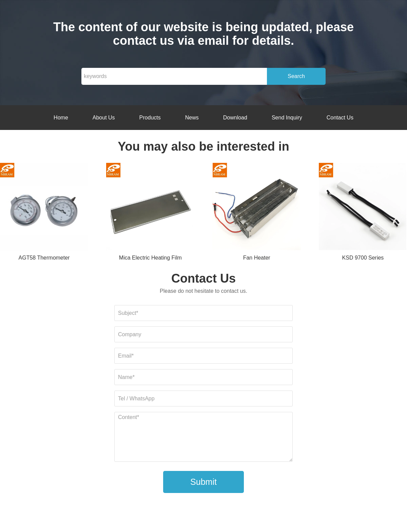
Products (150, 117)
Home (61, 117)
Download (235, 117)
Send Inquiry (287, 117)
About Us (104, 117)
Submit (203, 482)
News (192, 117)
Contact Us (340, 117)
